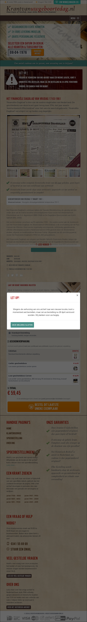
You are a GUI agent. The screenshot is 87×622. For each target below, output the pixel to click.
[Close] (77, 295)
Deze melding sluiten (22, 325)
